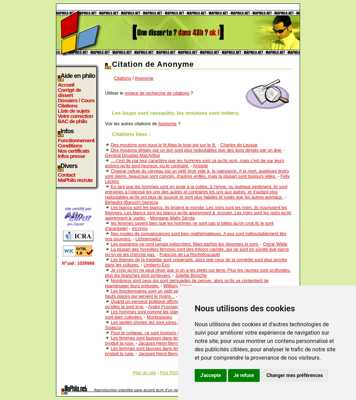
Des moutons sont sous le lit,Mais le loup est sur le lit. (164, 144)
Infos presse (71, 156)
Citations (68, 105)
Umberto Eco (157, 264)
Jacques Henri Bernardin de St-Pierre (175, 343)
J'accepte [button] (210, 375)
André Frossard (163, 306)
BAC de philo (72, 121)
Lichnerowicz (148, 238)
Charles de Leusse (239, 144)
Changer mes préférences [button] (295, 375)
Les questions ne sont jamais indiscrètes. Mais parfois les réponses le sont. (185, 244)
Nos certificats (73, 150)
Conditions (70, 145)
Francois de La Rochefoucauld (190, 254)
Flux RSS (169, 372)
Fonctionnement (76, 140)
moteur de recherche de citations (156, 93)
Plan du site (144, 372)
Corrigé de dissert (69, 92)
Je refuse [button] (244, 375)
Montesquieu (159, 317)
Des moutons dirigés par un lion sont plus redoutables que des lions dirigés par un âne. (197, 150)
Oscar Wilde (275, 244)
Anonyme (144, 78)
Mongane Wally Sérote (172, 218)
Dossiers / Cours (76, 100)
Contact (66, 174)
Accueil (66, 84)
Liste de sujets (74, 110)
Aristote (200, 165)
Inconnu (140, 228)
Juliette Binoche (191, 275)
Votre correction (75, 116)
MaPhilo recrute (75, 180)
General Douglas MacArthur (132, 155)
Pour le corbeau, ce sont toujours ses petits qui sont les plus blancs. (178, 332)
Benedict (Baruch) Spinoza (131, 202)
